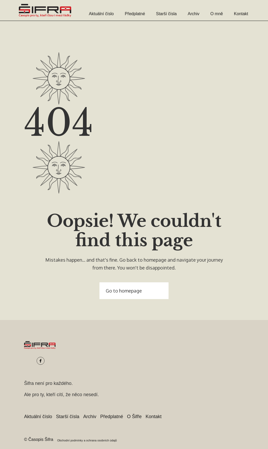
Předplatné (135, 14)
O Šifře (134, 416)
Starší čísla (166, 14)
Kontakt (241, 14)
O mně (216, 14)
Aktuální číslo (101, 14)
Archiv (193, 14)
